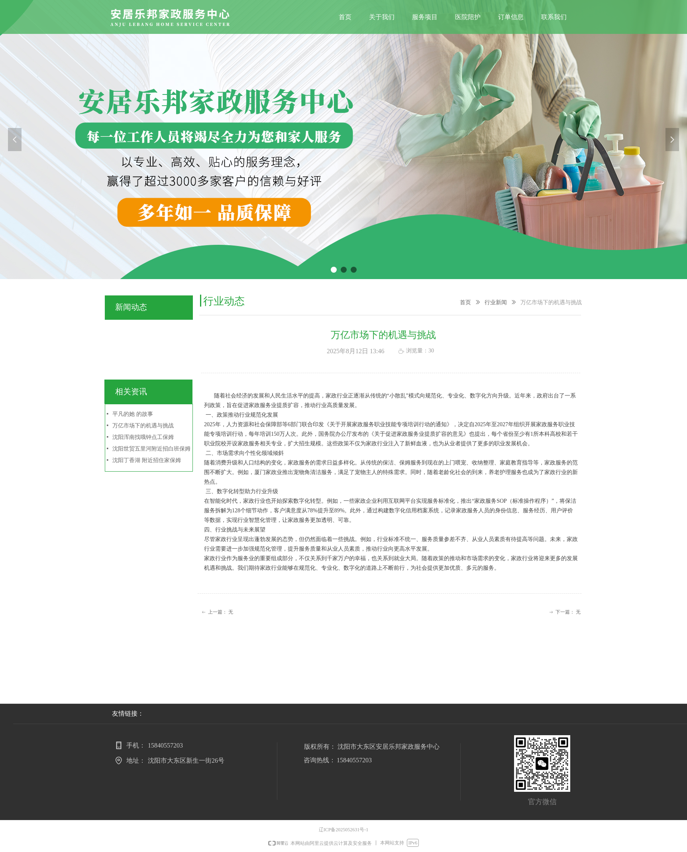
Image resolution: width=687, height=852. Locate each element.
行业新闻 (496, 302)
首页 (465, 302)
